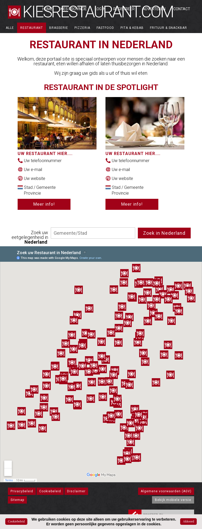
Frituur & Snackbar (168, 28)
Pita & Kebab (132, 28)
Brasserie (58, 28)
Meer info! (44, 204)
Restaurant (31, 28)
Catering (48, 38)
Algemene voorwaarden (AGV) (166, 491)
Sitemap (17, 500)
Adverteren (154, 9)
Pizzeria (82, 28)
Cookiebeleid (50, 491)
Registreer (124, 9)
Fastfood (105, 28)
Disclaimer (76, 491)
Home (47, 9)
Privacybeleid (22, 491)
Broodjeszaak (20, 38)
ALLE (10, 28)
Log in (100, 9)
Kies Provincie (73, 9)
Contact (181, 9)
